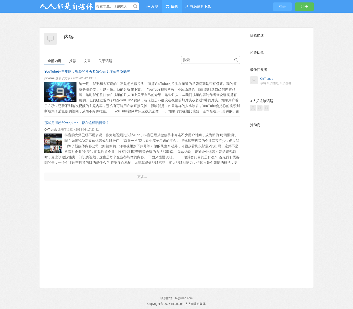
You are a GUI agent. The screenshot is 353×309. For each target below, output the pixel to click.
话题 (172, 6)
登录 (282, 7)
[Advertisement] (279, 203)
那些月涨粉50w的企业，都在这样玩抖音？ (76, 123)
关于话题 (105, 61)
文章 (87, 61)
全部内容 (54, 61)
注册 (304, 7)
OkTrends (50, 129)
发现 (152, 6)
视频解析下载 (198, 6)
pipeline (49, 78)
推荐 (72, 61)
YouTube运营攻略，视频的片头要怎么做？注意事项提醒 (87, 71)
